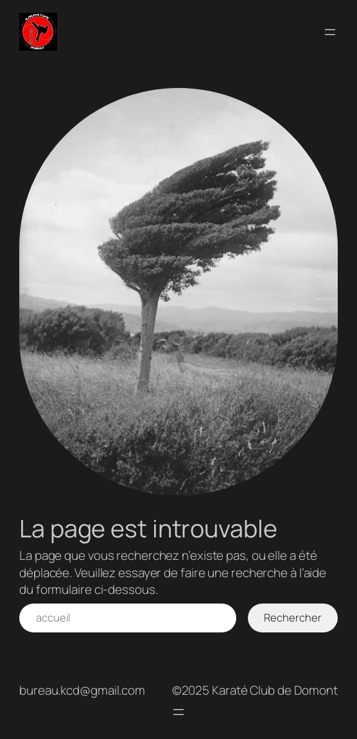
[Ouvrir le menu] (330, 32)
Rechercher (292, 617)
